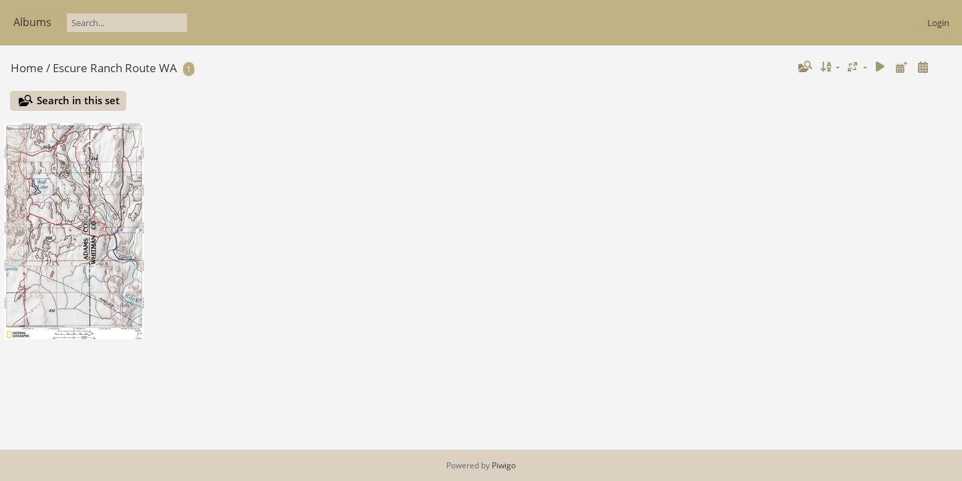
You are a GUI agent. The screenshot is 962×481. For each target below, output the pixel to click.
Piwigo (504, 465)
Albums (32, 22)
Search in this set (78, 100)
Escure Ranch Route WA (115, 67)
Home (27, 67)
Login (938, 23)
